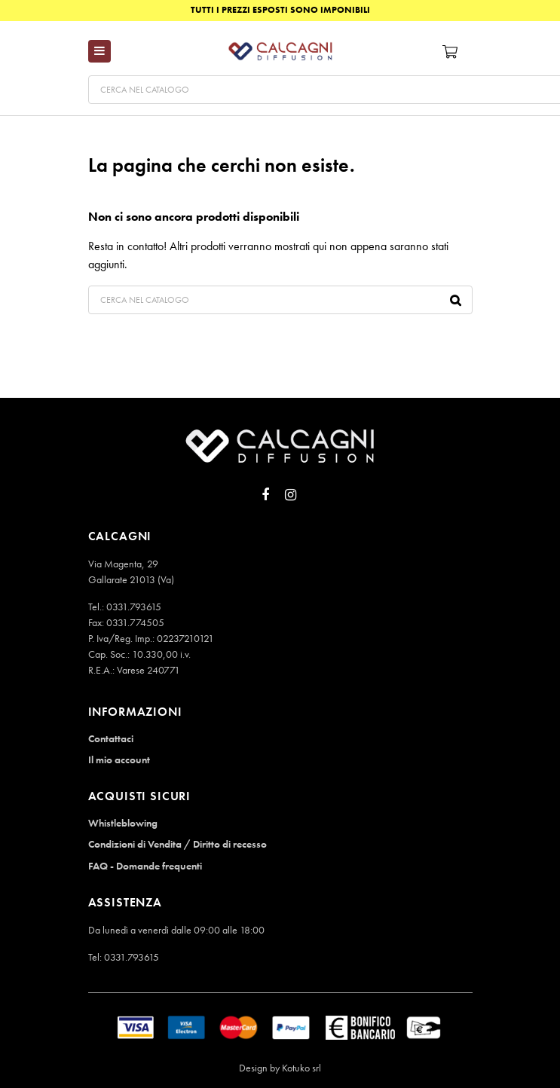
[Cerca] (280, 300)
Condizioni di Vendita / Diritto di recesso (177, 844)
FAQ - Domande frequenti (145, 866)
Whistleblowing (123, 823)
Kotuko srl (301, 1067)
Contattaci (110, 738)
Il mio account (119, 759)
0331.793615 (133, 606)
